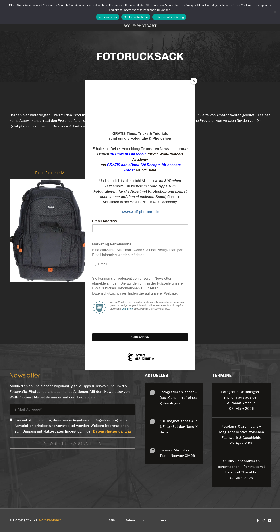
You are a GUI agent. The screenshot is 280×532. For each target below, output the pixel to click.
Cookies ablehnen (136, 17)
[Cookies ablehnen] (274, 12)
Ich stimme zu (107, 17)
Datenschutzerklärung (169, 17)
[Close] (193, 81)
